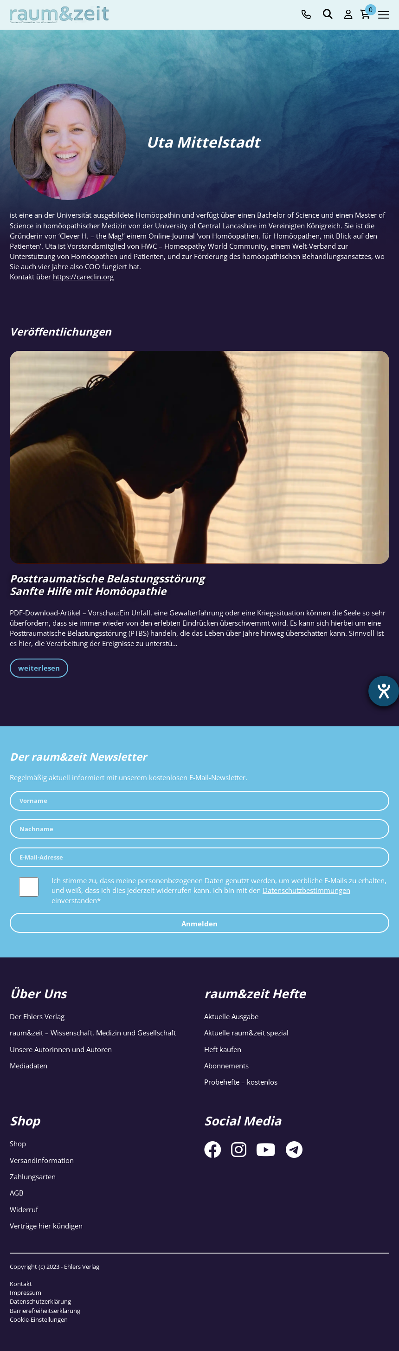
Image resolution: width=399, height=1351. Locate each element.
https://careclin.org (83, 276)
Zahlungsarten (33, 1176)
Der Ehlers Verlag (37, 1016)
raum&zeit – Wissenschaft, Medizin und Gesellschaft (93, 1032)
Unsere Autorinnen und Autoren (61, 1049)
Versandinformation (42, 1160)
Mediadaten (28, 1065)
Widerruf (24, 1209)
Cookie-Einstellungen (39, 1319)
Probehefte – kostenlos (240, 1081)
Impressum (25, 1292)
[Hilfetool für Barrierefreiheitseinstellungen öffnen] (383, 691)
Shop (18, 1143)
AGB (17, 1192)
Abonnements (226, 1065)
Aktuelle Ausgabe (231, 1016)
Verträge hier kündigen (46, 1225)
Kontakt (21, 1284)
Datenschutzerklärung (40, 1301)
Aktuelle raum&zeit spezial (246, 1032)
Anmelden (199, 923)
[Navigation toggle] (383, 15)
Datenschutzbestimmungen (306, 890)
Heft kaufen (222, 1049)
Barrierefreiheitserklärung (45, 1310)
